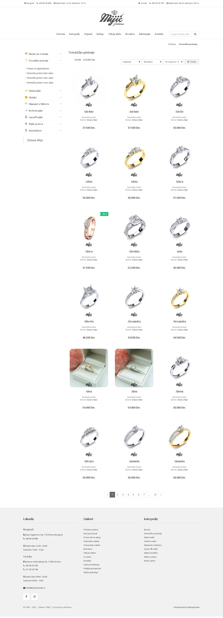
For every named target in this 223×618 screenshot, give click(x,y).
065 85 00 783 (156, 3)
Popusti (88, 33)
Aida (179, 252)
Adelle (179, 112)
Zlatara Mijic (35, 140)
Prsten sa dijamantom (38, 68)
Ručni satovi (149, 562)
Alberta (89, 322)
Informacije (145, 33)
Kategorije (74, 33)
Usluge (100, 33)
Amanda (134, 462)
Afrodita (134, 252)
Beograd (29, 3)
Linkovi (88, 520)
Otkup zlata (114, 33)
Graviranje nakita (92, 546)
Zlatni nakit (149, 538)
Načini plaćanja (91, 573)
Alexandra (134, 322)
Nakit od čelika (151, 554)
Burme (147, 531)
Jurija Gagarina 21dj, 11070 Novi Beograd (44, 536)
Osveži (192, 61)
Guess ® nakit (151, 550)
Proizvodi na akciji (92, 538)
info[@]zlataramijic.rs (36, 589)
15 (155, 496)
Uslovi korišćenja (91, 566)
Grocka (143, 3)
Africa (179, 182)
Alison (179, 392)
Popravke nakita (91, 542)
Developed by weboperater (187, 608)
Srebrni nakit (150, 542)
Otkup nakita (90, 554)
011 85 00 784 (31, 570)
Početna (61, 33)
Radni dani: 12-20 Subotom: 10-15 (70, 3)
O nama (87, 558)
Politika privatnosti (92, 569)
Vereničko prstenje (153, 534)
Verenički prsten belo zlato (40, 73)
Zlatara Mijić (92, 120)
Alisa (89, 392)
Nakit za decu (150, 558)
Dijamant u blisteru (153, 546)
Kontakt (159, 33)
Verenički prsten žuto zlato (40, 77)
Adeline (89, 112)
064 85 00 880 (44, 3)
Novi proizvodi (90, 534)
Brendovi (130, 33)
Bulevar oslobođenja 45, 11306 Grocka (43, 563)
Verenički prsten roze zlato (40, 82)
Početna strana (91, 531)
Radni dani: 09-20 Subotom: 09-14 (182, 3)
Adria (88, 182)
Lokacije (28, 520)
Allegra (89, 462)
